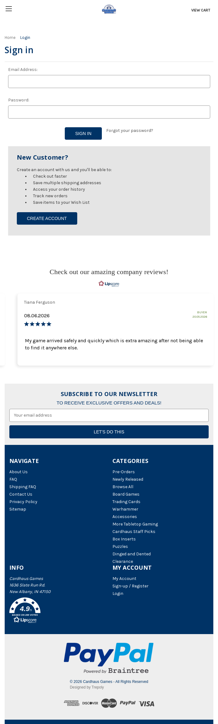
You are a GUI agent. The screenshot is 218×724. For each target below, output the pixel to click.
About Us (18, 471)
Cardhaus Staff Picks (133, 531)
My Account (124, 578)
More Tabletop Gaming (135, 524)
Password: (18, 100)
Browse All (122, 486)
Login (117, 593)
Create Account (47, 218)
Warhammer (125, 509)
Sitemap (17, 509)
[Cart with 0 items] (200, 10)
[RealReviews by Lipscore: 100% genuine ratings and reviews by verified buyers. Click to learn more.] (109, 284)
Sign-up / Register (130, 586)
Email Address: (23, 69)
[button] (57, 611)
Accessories (124, 516)
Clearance (122, 561)
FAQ (13, 479)
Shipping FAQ (22, 486)
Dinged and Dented (131, 554)
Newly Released (127, 479)
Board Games (126, 494)
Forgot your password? (129, 130)
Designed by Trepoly (87, 687)
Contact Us (20, 494)
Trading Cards (126, 501)
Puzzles (120, 546)
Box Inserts (124, 539)
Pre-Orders (123, 471)
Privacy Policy (23, 501)
